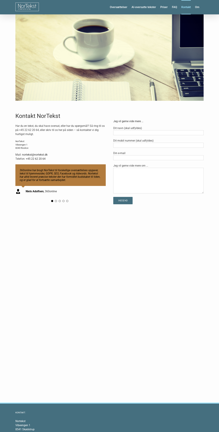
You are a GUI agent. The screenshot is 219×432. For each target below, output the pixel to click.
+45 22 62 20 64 (36, 158)
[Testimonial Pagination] (52, 201)
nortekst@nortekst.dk (35, 154)
